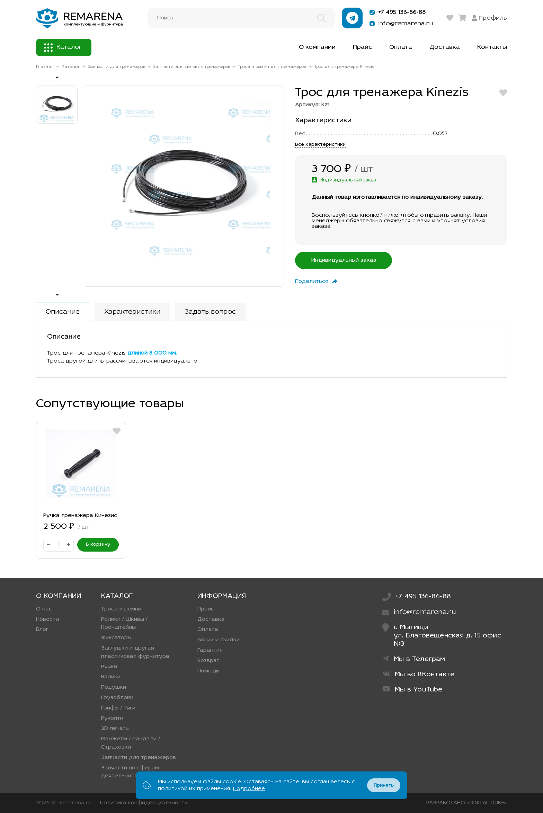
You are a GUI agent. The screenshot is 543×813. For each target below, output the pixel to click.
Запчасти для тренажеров (116, 67)
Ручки (109, 667)
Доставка (444, 47)
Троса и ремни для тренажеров (272, 67)
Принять (384, 785)
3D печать (115, 728)
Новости (47, 619)
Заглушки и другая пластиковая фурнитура (135, 652)
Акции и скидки (218, 640)
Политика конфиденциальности (144, 803)
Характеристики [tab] (132, 312)
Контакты (492, 47)
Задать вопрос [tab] (210, 312)
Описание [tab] (63, 312)
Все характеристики (320, 144)
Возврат (208, 660)
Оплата (400, 47)
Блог (42, 629)
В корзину (98, 544)
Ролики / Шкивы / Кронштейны (124, 624)
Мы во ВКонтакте (418, 674)
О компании (317, 47)
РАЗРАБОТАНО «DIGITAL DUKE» (466, 803)
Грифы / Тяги (118, 708)
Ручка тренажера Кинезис (80, 515)
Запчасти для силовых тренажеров (191, 67)
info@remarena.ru (400, 23)
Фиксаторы (116, 638)
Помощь (208, 671)
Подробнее (249, 789)
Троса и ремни (121, 609)
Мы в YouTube (412, 689)
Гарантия (210, 650)
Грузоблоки (117, 697)
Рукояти (112, 718)
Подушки (113, 687)
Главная (45, 67)
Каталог (63, 47)
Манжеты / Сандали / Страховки (130, 743)
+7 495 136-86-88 (397, 12)
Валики (111, 677)
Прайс (362, 47)
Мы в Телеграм (413, 659)
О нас (44, 609)
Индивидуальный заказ (343, 260)
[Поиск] (241, 18)
